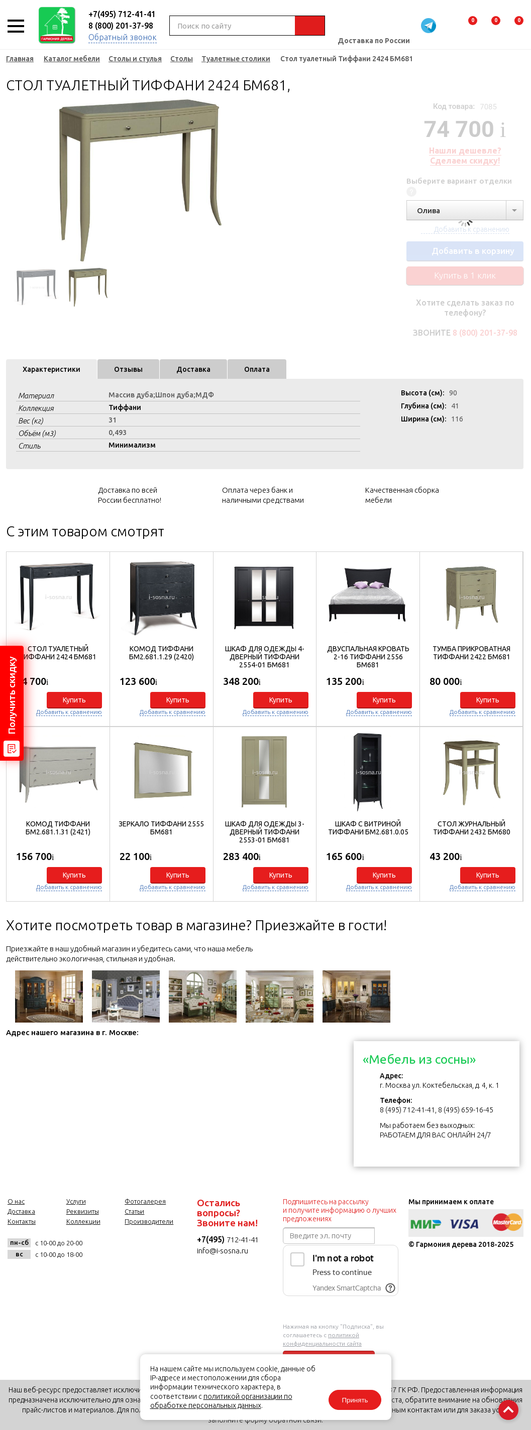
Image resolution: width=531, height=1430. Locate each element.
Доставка (193, 369)
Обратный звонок (122, 37)
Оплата (257, 369)
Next (247, 181)
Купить (74, 700)
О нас (16, 1201)
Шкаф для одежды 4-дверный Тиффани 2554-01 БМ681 (264, 657)
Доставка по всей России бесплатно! (129, 495)
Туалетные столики (235, 59)
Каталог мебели (72, 59)
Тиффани (125, 407)
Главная (20, 59)
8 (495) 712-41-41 (407, 1110)
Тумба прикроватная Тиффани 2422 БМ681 (471, 653)
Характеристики (51, 369)
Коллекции (83, 1221)
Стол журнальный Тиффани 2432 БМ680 (471, 828)
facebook (125, 1248)
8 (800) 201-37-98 (120, 25)
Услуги (76, 1201)
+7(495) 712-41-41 (122, 14)
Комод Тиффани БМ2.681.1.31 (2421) (58, 828)
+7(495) (212, 1239)
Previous (13, 181)
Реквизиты (82, 1211)
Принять (355, 1400)
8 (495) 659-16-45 (465, 1110)
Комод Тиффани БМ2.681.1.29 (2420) (161, 653)
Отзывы (128, 369)
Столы (181, 59)
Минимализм (132, 445)
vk (100, 1248)
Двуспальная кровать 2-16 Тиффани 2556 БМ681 (368, 657)
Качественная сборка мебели (402, 495)
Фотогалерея (145, 1201)
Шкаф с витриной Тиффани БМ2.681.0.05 (368, 828)
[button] (510, 724)
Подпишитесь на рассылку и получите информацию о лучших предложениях (339, 1210)
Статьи (134, 1211)
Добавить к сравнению (69, 711)
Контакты (22, 1221)
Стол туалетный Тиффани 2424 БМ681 (57, 653)
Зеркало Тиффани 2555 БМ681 (161, 828)
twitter (149, 1248)
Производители (149, 1221)
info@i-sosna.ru (222, 1250)
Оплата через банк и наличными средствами (263, 495)
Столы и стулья (135, 59)
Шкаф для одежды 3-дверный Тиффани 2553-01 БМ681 (264, 832)
